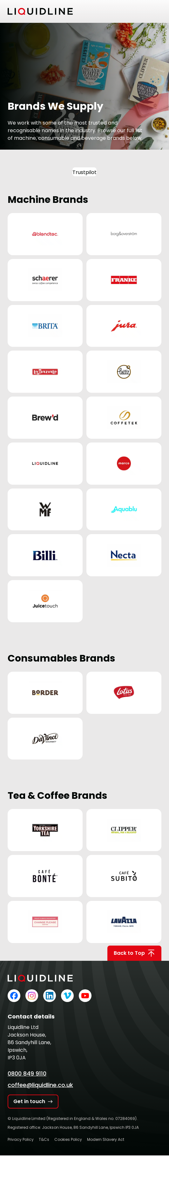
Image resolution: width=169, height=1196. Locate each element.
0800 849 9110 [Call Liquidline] (27, 1073)
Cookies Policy (68, 1139)
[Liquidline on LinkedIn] (49, 995)
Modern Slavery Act (105, 1139)
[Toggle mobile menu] (157, 11)
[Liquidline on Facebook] (14, 995)
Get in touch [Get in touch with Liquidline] (33, 1101)
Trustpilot (84, 172)
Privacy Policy (21, 1139)
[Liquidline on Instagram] (31, 995)
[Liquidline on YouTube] (85, 995)
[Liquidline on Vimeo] (67, 995)
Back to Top (134, 953)
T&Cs (44, 1139)
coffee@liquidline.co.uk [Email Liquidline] (40, 1085)
